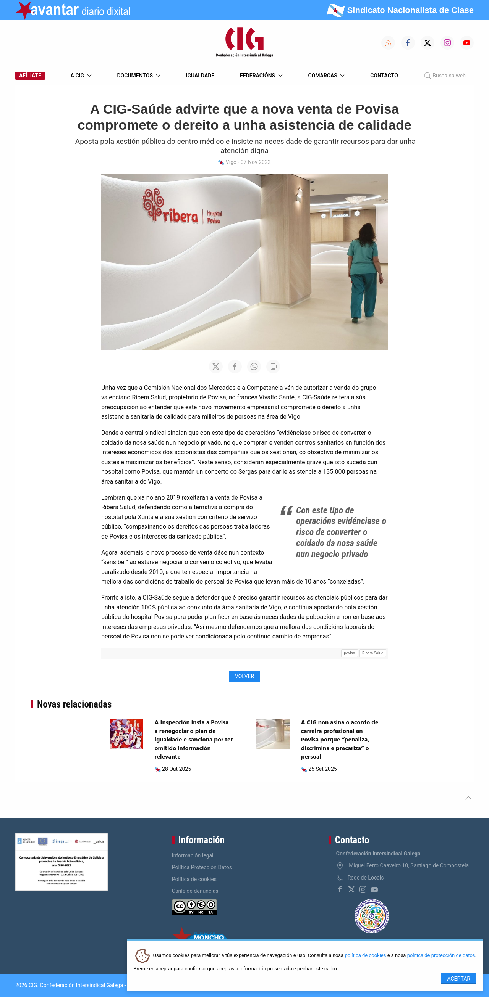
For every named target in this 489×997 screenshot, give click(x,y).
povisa (349, 653)
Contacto (384, 75)
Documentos (138, 75)
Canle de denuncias (195, 891)
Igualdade (200, 75)
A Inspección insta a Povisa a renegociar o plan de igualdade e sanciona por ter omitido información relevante (194, 740)
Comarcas (326, 75)
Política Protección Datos (202, 867)
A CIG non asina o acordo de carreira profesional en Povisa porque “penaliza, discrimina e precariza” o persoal (340, 740)
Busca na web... (447, 75)
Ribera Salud (373, 653)
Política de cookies (194, 879)
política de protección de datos (441, 955)
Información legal (193, 855)
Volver (244, 676)
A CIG (81, 75)
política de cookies (365, 955)
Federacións (261, 75)
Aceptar (458, 979)
